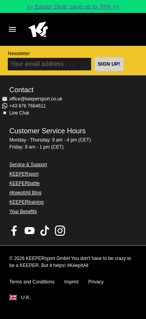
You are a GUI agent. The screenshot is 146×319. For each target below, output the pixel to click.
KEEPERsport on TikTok (45, 231)
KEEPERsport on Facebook (14, 231)
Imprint (71, 282)
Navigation (12, 29)
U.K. (26, 297)
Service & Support (28, 164)
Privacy (96, 282)
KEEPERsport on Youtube (30, 231)
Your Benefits (23, 211)
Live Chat (19, 113)
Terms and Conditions (32, 282)
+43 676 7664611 (27, 106)
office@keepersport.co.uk (35, 99)
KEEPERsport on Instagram (60, 231)
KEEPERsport (24, 174)
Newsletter (19, 53)
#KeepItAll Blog (25, 192)
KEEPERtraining (26, 202)
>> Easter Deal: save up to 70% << (73, 6)
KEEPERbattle (24, 183)
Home (67, 29)
